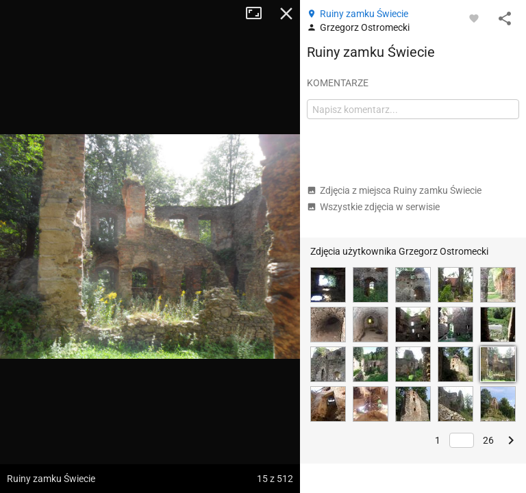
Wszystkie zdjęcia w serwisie (373, 206)
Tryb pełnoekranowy (259, 13)
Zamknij (286, 13)
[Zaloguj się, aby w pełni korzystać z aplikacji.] (474, 17)
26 (488, 440)
